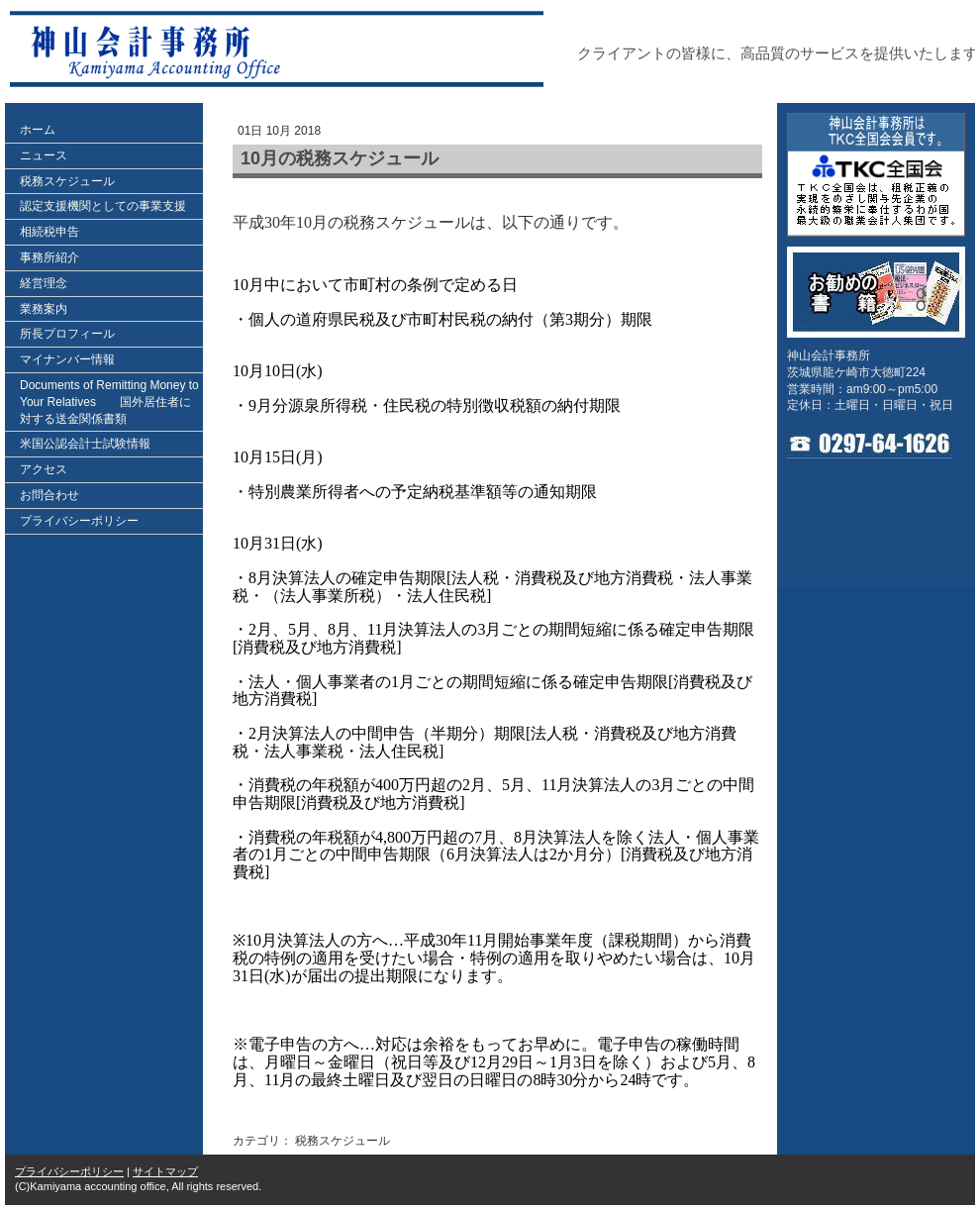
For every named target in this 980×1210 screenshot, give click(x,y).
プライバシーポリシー (69, 1171)
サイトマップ (165, 1171)
